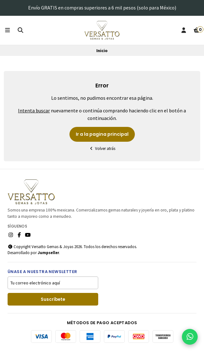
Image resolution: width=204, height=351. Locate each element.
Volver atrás (102, 148)
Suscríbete (53, 299)
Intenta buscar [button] (34, 110)
